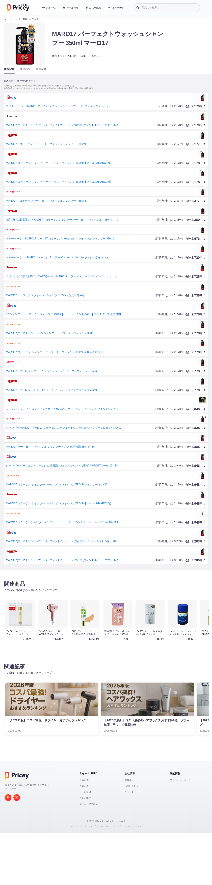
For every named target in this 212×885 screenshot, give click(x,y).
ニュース (129, 844)
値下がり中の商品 (88, 855)
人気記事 (84, 838)
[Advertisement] (103, 599)
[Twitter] (16, 849)
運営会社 (129, 832)
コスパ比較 (85, 849)
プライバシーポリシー (181, 832)
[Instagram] (8, 849)
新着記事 (84, 832)
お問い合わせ (131, 838)
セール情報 (85, 844)
